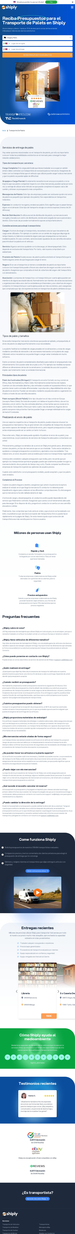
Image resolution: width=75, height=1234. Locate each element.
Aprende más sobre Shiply (37, 1208)
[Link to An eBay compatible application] (37, 1160)
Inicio (4, 130)
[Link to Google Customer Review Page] (38, 1145)
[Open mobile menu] (72, 7)
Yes (51, 2)
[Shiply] (10, 7)
